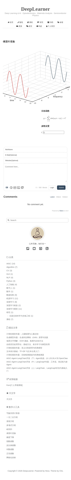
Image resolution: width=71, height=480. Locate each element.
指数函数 (10, 441)
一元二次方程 (12, 417)
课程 (8, 319)
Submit (61, 188)
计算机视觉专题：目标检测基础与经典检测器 (25, 355)
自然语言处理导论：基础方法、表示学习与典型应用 (28, 344)
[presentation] (54, 119)
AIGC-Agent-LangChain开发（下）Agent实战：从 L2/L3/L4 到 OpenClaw (37, 358)
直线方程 (10, 421)
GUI (8, 274)
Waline (61, 211)
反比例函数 (11, 445)
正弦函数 (10, 453)
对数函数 (10, 449)
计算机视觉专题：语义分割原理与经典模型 (24, 348)
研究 (8, 312)
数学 (8, 291)
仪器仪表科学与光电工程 (19, 316)
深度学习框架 (12, 305)
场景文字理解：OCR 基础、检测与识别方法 (24, 341)
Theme (53, 471)
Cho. (61, 471)
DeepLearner (35, 9)
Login (52, 188)
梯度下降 (10, 437)
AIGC (8, 264)
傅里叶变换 (11, 433)
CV (7, 271)
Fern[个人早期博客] (14, 385)
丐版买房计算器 (13, 413)
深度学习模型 (12, 309)
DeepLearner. (28, 471)
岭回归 (9, 429)
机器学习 (10, 298)
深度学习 (10, 302)
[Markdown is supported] (7, 187)
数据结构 (10, 295)
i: (41, 132)
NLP (8, 277)
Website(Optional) (11, 160)
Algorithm (10, 267)
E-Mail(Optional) (11, 155)
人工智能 (10, 284)
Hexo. (47, 471)
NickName (9, 149)
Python (9, 281)
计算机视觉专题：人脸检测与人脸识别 (22, 334)
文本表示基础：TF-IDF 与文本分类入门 (22, 351)
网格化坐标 (11, 457)
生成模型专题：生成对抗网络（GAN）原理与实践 (27, 337)
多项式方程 (11, 425)
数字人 (9, 288)
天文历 (9, 399)
